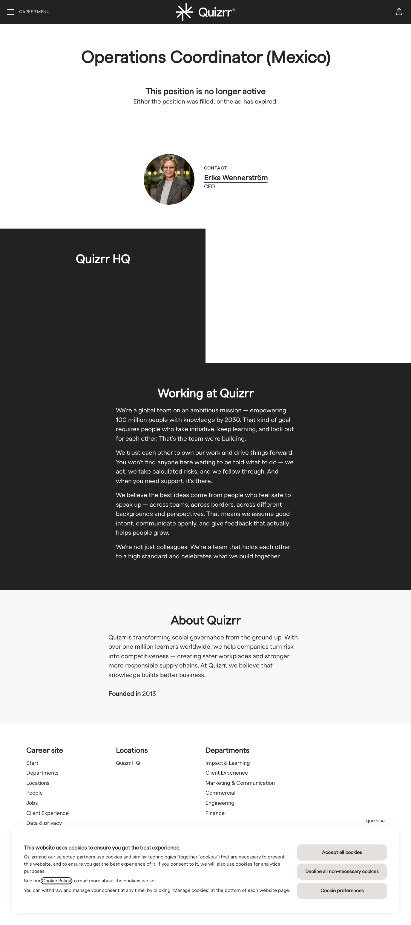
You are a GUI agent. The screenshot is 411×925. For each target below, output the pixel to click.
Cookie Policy (56, 880)
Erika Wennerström (236, 178)
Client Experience (47, 813)
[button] (399, 12)
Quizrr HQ (128, 763)
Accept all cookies (342, 852)
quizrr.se (375, 820)
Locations (38, 783)
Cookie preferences (342, 890)
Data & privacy (44, 823)
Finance (215, 813)
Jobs (32, 803)
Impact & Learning (227, 763)
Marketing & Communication (240, 783)
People (34, 793)
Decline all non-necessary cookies (342, 871)
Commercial (220, 793)
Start (32, 763)
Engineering (219, 803)
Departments (42, 773)
